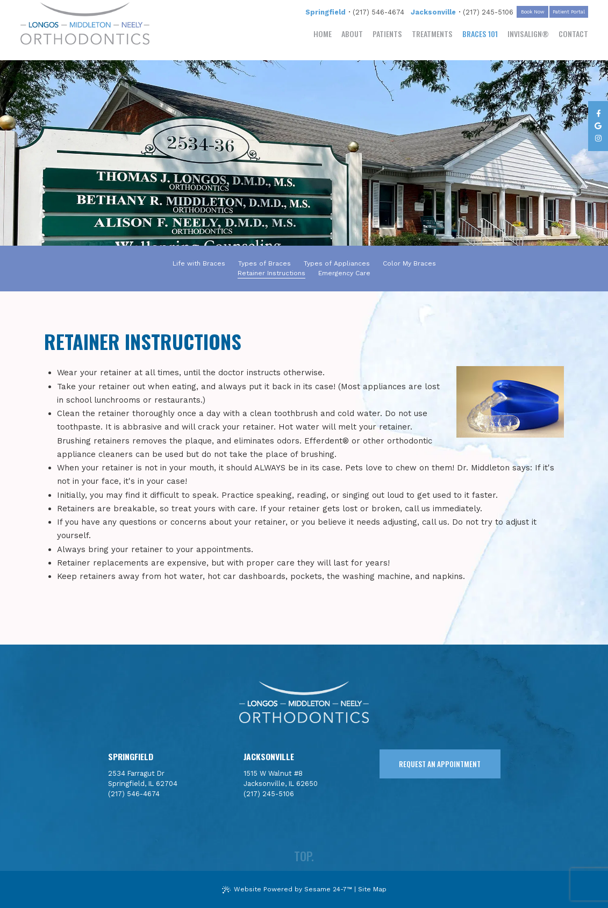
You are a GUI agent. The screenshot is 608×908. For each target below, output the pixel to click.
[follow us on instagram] (598, 138)
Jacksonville (433, 12)
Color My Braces (409, 263)
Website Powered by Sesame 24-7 (287, 889)
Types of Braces (264, 263)
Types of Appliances (337, 263)
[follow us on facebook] (598, 114)
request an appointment (440, 764)
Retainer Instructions (271, 273)
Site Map (372, 889)
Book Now (533, 12)
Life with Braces (199, 263)
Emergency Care (344, 273)
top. (304, 855)
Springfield (325, 12)
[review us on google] (598, 126)
